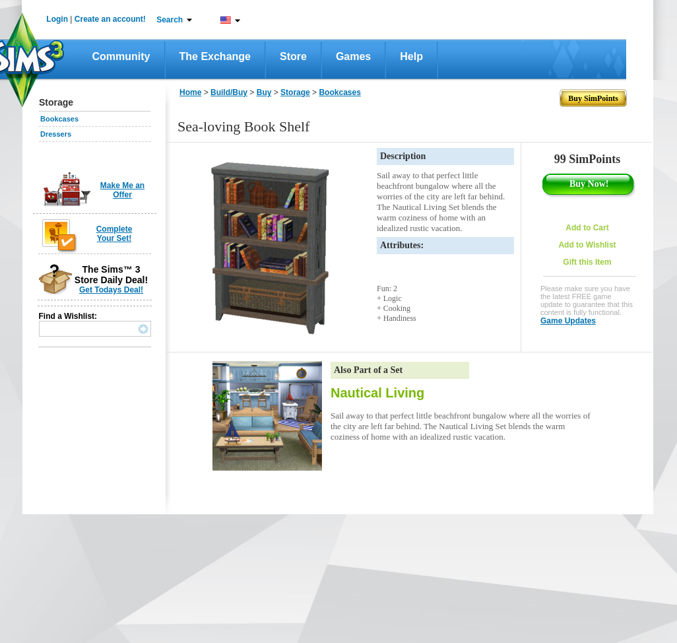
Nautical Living (377, 393)
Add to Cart (586, 227)
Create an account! (110, 19)
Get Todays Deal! (111, 289)
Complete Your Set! (114, 233)
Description (403, 156)
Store (293, 56)
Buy (264, 92)
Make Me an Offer (122, 190)
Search (169, 19)
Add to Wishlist (587, 245)
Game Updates (568, 320)
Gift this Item (587, 262)
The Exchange (215, 56)
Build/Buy (228, 92)
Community (121, 56)
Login (57, 19)
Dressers (55, 134)
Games (353, 56)
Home (190, 92)
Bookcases (59, 119)
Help (411, 56)
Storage (295, 92)
